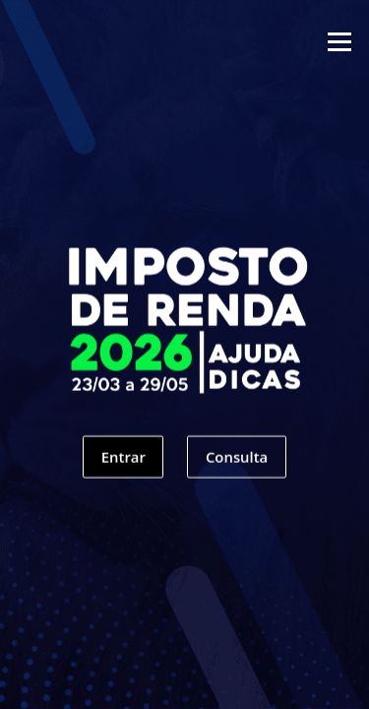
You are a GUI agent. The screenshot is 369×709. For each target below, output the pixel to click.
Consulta (237, 464)
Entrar (123, 464)
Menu (339, 41)
